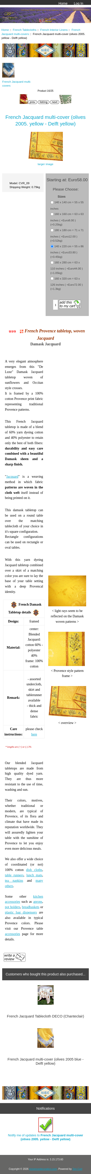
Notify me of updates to (45, 1129)
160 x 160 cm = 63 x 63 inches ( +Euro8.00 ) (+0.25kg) (67, 219)
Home (62, 3)
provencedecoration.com (43, 1169)
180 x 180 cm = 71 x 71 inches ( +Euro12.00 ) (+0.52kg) (67, 235)
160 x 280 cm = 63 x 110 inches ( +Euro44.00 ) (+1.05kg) (66, 267)
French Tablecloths (24, 29)
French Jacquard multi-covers (16, 81)
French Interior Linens (54, 29)
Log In (78, 3)
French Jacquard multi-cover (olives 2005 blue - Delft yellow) (45, 1061)
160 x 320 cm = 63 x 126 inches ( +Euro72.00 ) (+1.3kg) (66, 284)
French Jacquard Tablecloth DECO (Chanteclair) (45, 1016)
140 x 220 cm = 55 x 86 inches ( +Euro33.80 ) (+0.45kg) (67, 251)
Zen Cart (77, 1169)
